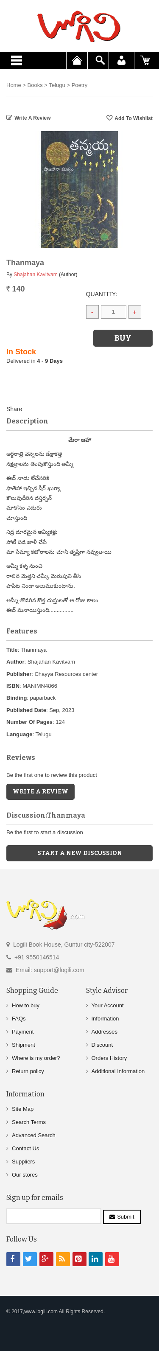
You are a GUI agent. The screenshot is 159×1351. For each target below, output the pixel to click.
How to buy (25, 1005)
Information (105, 1018)
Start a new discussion (79, 853)
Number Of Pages (29, 722)
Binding (16, 698)
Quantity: (101, 294)
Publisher (18, 674)
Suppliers (23, 1161)
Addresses (104, 1032)
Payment (22, 1032)
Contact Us (25, 1148)
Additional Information (118, 1071)
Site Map (22, 1109)
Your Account (108, 1005)
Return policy (28, 1071)
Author (15, 662)
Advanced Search (34, 1135)
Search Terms (29, 1122)
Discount (102, 1045)
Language (19, 734)
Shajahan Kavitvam (35, 274)
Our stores (25, 1175)
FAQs (19, 1018)
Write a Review (32, 118)
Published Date (26, 710)
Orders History (109, 1058)
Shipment (23, 1045)
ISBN (13, 686)
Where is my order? (36, 1058)
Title (12, 650)
